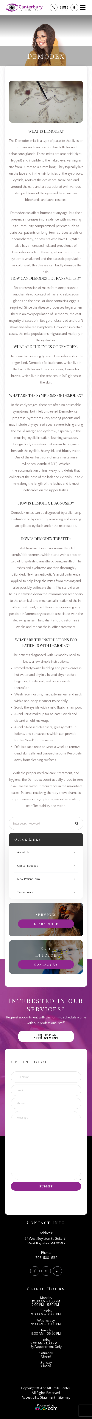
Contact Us (46, 964)
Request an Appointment (46, 1036)
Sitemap (64, 1398)
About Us (23, 852)
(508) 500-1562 (46, 1258)
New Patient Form (28, 879)
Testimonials (25, 892)
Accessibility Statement (38, 1398)
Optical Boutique (27, 865)
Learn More (46, 924)
